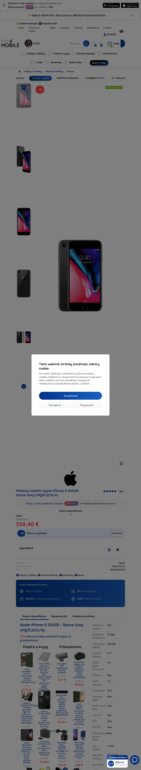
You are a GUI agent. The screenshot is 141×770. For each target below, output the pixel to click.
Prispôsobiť (86, 405)
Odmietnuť (55, 405)
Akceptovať (70, 395)
